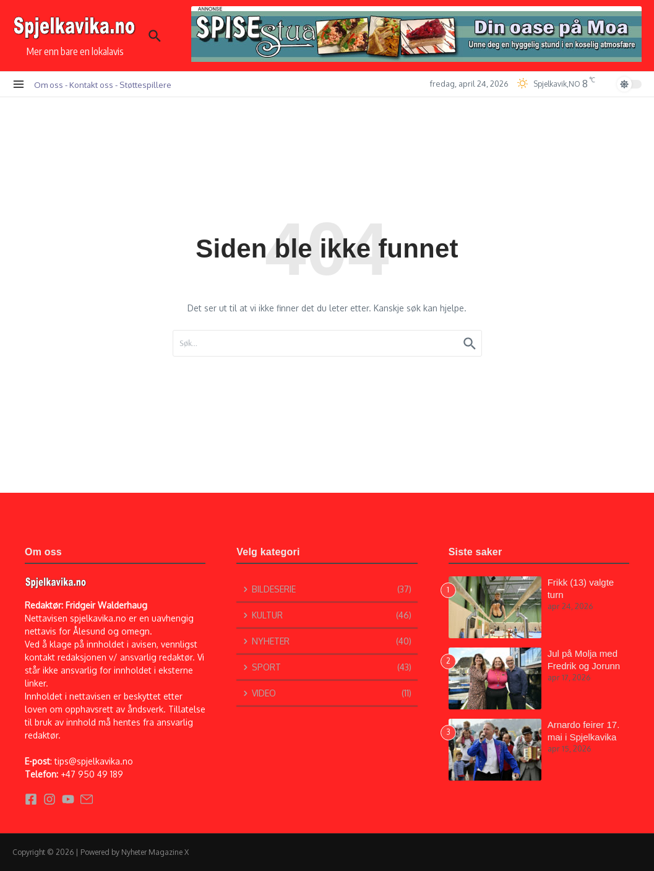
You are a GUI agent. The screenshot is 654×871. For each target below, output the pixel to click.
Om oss (48, 84)
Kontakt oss (91, 84)
